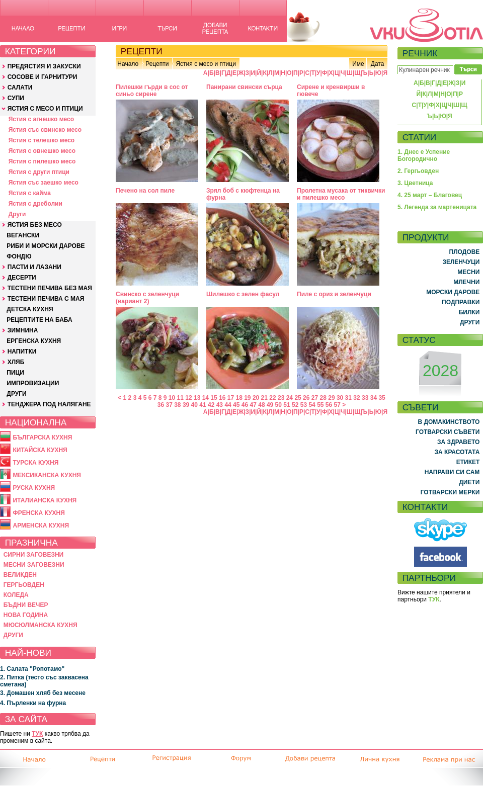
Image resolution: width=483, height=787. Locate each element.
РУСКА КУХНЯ (34, 487)
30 (340, 397)
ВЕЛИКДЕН (20, 574)
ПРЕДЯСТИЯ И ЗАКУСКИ (44, 66)
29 (331, 397)
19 (247, 397)
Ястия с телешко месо (42, 140)
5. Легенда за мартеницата (436, 207)
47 (253, 404)
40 (194, 404)
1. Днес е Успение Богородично (423, 155)
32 (356, 397)
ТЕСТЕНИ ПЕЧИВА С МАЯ (46, 298)
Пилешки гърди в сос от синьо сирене (152, 90)
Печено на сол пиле (145, 190)
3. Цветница (415, 183)
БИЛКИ (469, 312)
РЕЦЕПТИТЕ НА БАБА (39, 319)
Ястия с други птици (39, 172)
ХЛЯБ (16, 362)
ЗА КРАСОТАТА (457, 452)
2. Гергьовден (418, 170)
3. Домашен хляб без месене (43, 692)
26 (306, 397)
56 (329, 404)
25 (297, 397)
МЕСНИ (468, 272)
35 (381, 397)
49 (270, 404)
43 (219, 404)
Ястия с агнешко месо (41, 119)
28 (323, 397)
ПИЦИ (15, 372)
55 (320, 404)
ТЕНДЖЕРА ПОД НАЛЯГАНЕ (49, 404)
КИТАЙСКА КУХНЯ (40, 450)
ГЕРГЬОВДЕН (24, 584)
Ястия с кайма (30, 193)
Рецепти (157, 63)
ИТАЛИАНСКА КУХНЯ (44, 500)
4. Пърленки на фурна (33, 703)
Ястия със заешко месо (43, 182)
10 (172, 397)
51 (286, 404)
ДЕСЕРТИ (22, 277)
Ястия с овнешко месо (42, 150)
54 (311, 404)
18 (238, 397)
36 (160, 404)
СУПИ (16, 98)
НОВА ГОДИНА (26, 615)
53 (303, 404)
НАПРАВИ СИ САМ (452, 472)
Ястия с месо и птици (205, 63)
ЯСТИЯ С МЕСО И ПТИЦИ (45, 108)
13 (197, 397)
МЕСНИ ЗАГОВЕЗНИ (34, 564)
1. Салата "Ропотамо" (32, 668)
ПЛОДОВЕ (464, 251)
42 (211, 404)
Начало (127, 63)
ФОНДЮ (19, 256)
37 (169, 404)
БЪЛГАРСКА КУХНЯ (42, 437)
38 (177, 404)
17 (230, 397)
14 (205, 397)
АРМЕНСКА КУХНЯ (41, 525)
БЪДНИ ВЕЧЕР (26, 604)
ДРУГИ (16, 393)
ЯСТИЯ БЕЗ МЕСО (35, 224)
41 (202, 404)
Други (17, 214)
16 (222, 397)
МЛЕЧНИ (466, 282)
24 (289, 397)
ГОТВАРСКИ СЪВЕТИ (447, 431)
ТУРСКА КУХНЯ (35, 462)
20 (256, 397)
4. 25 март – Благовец (429, 195)
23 (281, 397)
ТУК (37, 733)
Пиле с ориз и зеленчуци (334, 294)
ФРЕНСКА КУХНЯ (38, 512)
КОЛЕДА (16, 594)
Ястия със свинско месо (45, 129)
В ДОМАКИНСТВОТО (448, 421)
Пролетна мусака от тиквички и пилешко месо (341, 194)
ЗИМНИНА (23, 330)
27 (314, 397)
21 (264, 397)
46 (245, 404)
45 (236, 404)
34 (373, 397)
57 (337, 404)
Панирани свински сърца (244, 87)
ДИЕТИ (469, 482)
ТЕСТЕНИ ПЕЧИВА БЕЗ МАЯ (50, 288)
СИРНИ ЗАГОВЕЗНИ (34, 554)
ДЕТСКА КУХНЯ (30, 309)
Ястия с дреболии (35, 203)
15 (213, 397)
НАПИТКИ (22, 351)
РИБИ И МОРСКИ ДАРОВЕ (46, 245)
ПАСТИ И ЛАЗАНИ (34, 267)
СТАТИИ (420, 137)
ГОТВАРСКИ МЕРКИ (450, 492)
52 (295, 404)
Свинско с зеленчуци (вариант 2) (147, 298)
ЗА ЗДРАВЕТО (458, 442)
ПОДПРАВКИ (460, 302)
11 (180, 397)
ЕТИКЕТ (468, 462)
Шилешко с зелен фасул (242, 294)
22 (272, 397)
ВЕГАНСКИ (23, 235)
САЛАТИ (20, 87)
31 (348, 397)
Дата (377, 63)
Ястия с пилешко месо (42, 161)
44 (227, 404)
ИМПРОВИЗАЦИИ (33, 383)
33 (365, 397)
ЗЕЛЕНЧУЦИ (460, 262)
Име (358, 63)
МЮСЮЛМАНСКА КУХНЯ (40, 625)
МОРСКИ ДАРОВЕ (452, 292)
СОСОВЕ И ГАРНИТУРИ (42, 76)
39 (186, 404)
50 (278, 404)
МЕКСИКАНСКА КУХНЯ (47, 475)
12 (188, 397)
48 (261, 404)
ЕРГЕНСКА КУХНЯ (34, 340)
